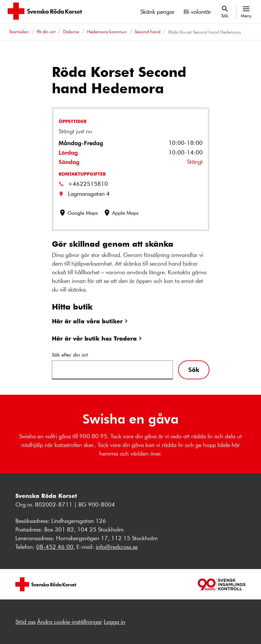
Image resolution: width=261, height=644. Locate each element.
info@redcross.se (117, 546)
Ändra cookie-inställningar (69, 621)
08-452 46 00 (54, 546)
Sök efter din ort (70, 354)
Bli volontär (197, 11)
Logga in (114, 621)
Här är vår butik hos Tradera (94, 338)
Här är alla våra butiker (87, 321)
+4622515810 (88, 183)
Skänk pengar (157, 11)
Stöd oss (25, 621)
